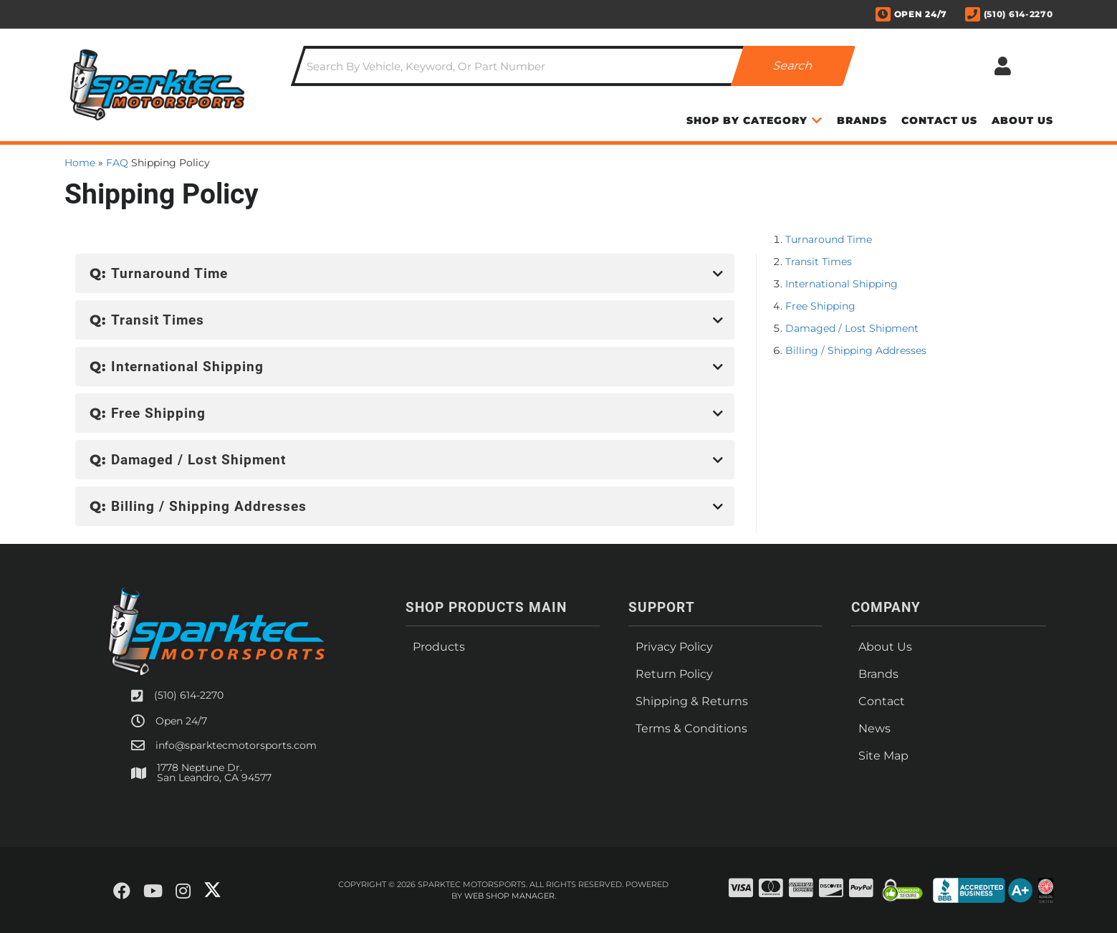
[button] (573, 66)
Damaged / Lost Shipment (852, 328)
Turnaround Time (828, 239)
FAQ (117, 162)
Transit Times (818, 261)
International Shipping (841, 283)
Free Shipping (820, 306)
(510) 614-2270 (189, 695)
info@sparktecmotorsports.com (236, 745)
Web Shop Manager (509, 896)
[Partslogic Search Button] (793, 66)
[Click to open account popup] (1003, 66)
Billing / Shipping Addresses (855, 350)
